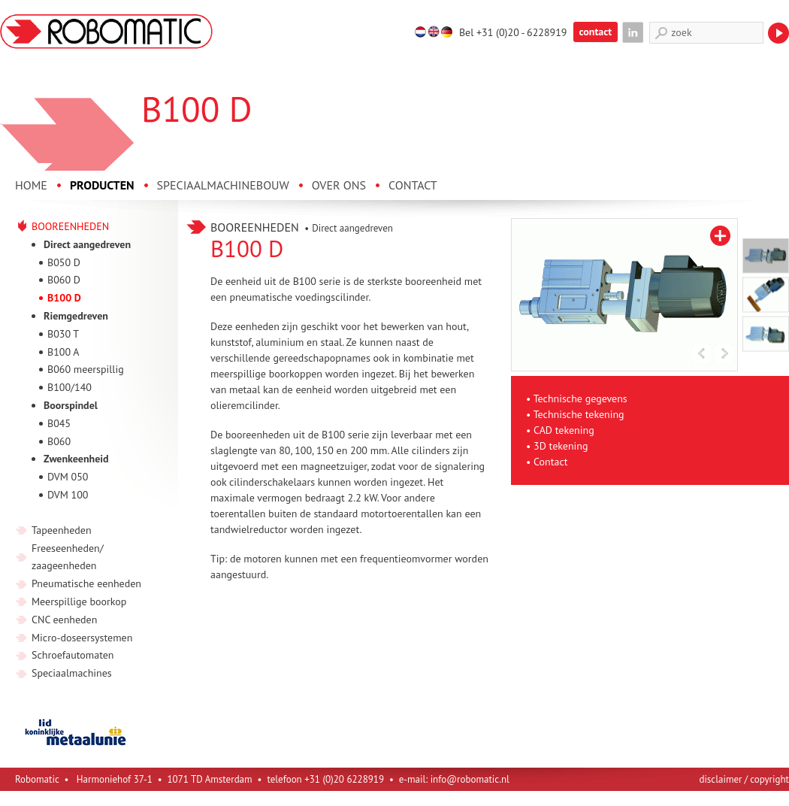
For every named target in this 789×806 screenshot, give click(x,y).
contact (595, 31)
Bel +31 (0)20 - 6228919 (513, 32)
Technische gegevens (580, 398)
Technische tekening (579, 414)
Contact (550, 461)
